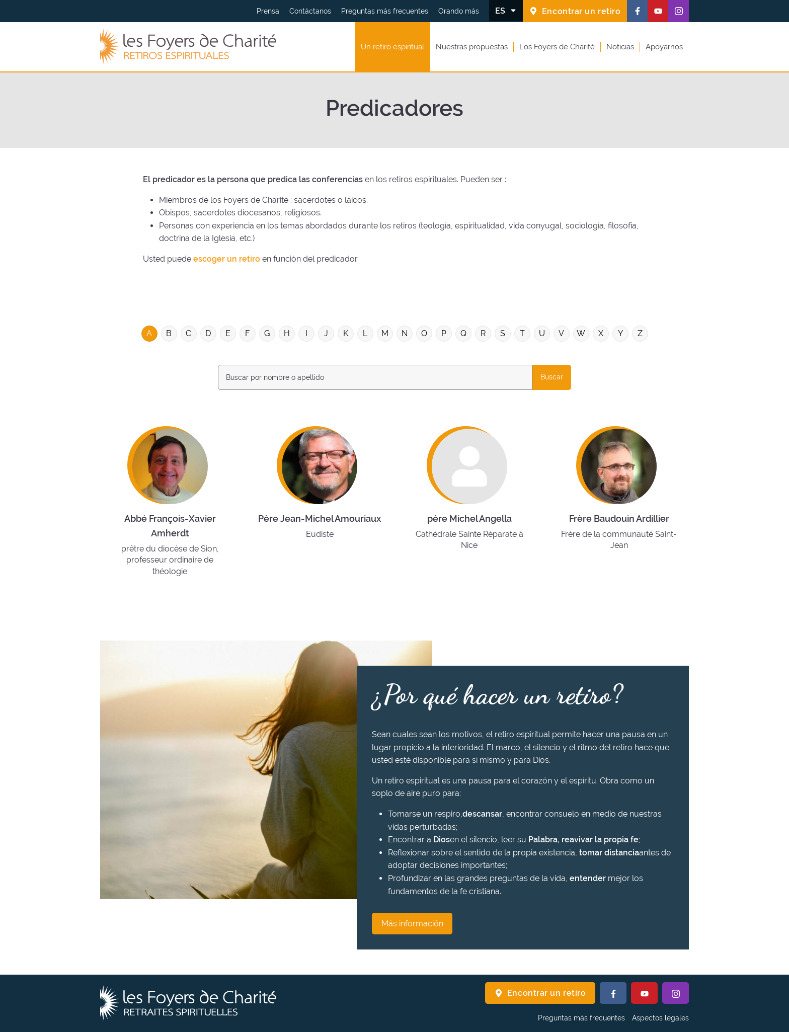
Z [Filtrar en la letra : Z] (640, 333)
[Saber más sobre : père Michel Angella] (469, 500)
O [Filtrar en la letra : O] (424, 333)
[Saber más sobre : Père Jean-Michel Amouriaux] (319, 500)
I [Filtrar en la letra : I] (306, 333)
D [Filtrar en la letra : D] (208, 333)
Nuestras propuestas (472, 46)
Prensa (268, 11)
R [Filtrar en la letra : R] (483, 333)
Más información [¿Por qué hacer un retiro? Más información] (412, 923)
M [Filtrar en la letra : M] (384, 333)
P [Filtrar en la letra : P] (443, 333)
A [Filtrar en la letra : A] (149, 333)
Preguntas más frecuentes (384, 11)
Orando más (458, 11)
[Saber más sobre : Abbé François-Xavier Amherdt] (170, 500)
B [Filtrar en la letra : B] (169, 333)
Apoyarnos (664, 46)
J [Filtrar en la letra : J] (326, 333)
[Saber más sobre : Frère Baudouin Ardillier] (618, 500)
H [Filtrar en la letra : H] (287, 333)
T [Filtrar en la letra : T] (522, 333)
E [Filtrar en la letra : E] (227, 333)
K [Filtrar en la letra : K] (345, 333)
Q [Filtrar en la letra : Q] (463, 333)
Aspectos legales (660, 1018)
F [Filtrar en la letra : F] (247, 333)
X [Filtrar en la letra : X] (600, 333)
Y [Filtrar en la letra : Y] (620, 333)
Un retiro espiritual (392, 46)
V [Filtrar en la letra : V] (561, 333)
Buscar (551, 377)
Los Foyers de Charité (557, 46)
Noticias (620, 46)
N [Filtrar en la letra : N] (405, 333)
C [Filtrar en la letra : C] (188, 333)
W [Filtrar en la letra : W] (581, 333)
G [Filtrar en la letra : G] (267, 333)
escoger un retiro (226, 259)
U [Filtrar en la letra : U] (542, 333)
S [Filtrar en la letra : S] (502, 333)
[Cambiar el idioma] (506, 10)
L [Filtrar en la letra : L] (365, 333)
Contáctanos (310, 11)
